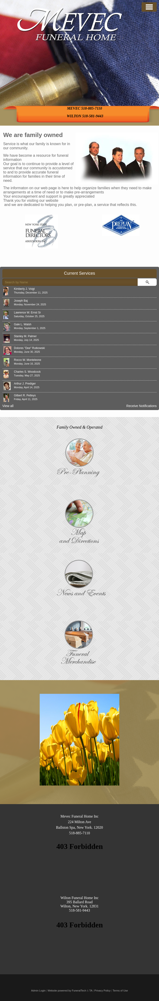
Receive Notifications (141, 406)
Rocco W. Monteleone (27, 360)
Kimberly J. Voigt (24, 288)
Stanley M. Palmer (25, 336)
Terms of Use (120, 990)
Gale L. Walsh (22, 324)
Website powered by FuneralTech (67, 990)
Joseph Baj (21, 300)
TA (90, 990)
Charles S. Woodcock (27, 371)
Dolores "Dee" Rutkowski (29, 348)
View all (7, 406)
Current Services (79, 273)
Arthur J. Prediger (25, 383)
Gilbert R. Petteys (25, 395)
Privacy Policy (102, 990)
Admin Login (38, 990)
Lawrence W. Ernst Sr (27, 312)
